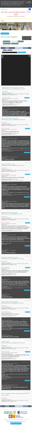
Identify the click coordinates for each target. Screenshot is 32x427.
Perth (14, 328)
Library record (27, 97)
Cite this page (27, 37)
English (7, 192)
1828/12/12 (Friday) (9, 165)
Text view (5, 50)
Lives (5, 130)
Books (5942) (20, 41)
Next (29, 406)
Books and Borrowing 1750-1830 (16, 13)
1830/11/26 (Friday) (9, 258)
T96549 (5, 244)
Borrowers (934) (6, 43)
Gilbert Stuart (4, 223)
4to (2, 242)
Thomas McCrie (4, 129)
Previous (3, 406)
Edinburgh (27, 93)
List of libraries (5, 33)
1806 (24, 328)
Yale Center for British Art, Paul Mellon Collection (20, 419)
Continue (29, 1)
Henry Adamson (4, 352)
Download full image (22, 52)
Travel (11, 320)
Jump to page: (17, 406)
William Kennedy (5, 268)
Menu (2, 20)
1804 (25, 192)
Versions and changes (16, 423)
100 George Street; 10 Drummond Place (18, 93)
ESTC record (27, 245)
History (6, 99)
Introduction (6, 41)
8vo (2, 193)
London (14, 192)
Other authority (27, 152)
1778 (25, 241)
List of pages (12, 406)
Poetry (11, 353)
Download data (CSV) (29, 37)
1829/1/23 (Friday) (9, 213)
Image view (10, 50)
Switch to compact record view (24, 38)
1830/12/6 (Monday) (9, 342)
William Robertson (5, 98)
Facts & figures (14, 43)
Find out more (28, 2)
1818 (25, 285)
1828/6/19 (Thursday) (10, 88)
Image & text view (16, 50)
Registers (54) (14, 41)
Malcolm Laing (4, 175)
